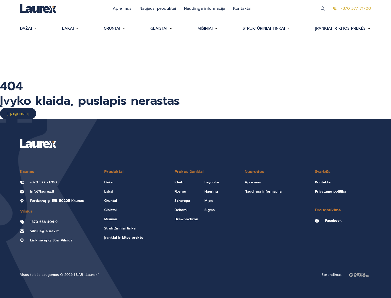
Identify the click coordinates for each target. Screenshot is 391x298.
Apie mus (122, 8)
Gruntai (112, 28)
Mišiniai (205, 28)
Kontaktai (242, 8)
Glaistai (158, 28)
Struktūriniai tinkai (264, 28)
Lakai (68, 28)
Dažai (26, 28)
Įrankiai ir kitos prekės (340, 28)
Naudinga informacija (204, 8)
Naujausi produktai (157, 8)
